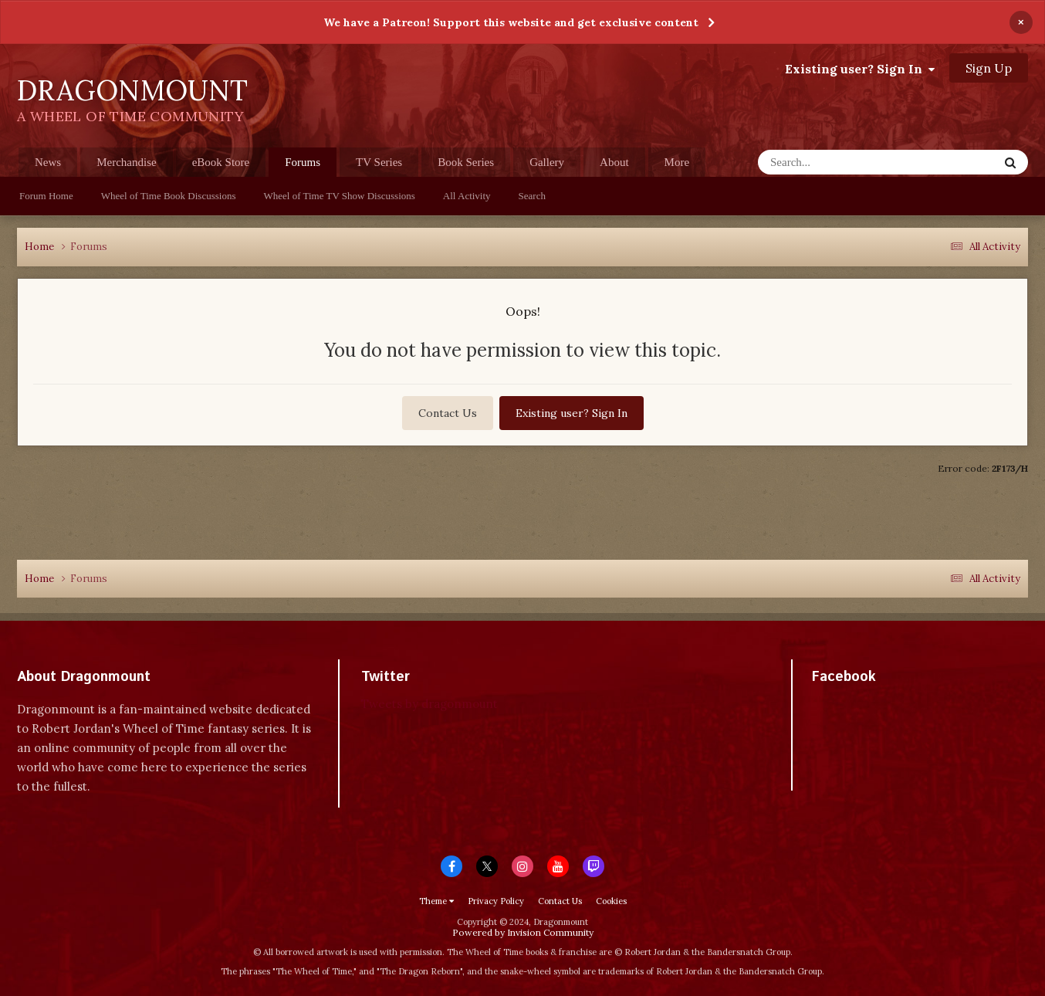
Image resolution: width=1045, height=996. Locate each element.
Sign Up (989, 68)
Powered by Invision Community (523, 932)
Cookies (611, 901)
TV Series (379, 162)
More (677, 162)
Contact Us (447, 413)
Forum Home (46, 196)
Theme (436, 901)
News (48, 162)
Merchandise (126, 162)
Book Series (466, 162)
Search (532, 196)
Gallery (546, 162)
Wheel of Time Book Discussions (168, 196)
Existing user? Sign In (860, 68)
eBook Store (221, 162)
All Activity (467, 196)
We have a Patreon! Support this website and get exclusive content (510, 22)
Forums (302, 166)
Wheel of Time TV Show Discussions (339, 196)
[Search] (848, 162)
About (614, 162)
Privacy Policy (496, 901)
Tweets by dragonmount (429, 703)
